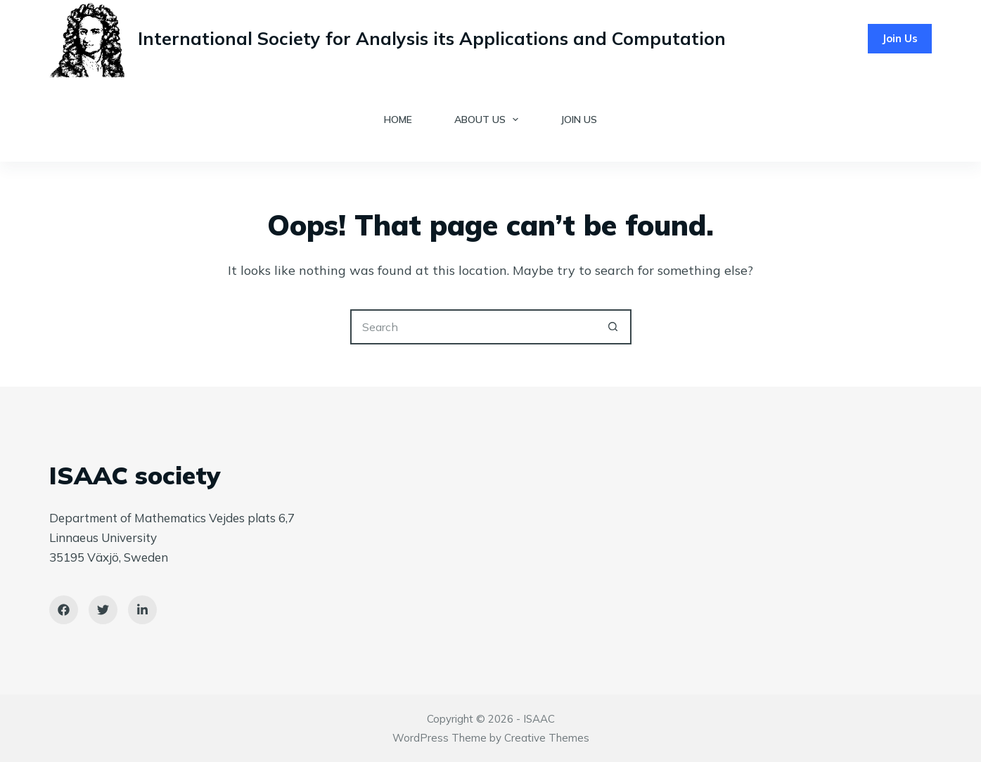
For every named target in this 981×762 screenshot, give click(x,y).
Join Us (900, 38)
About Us (489, 119)
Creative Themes (546, 737)
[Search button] (613, 326)
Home (398, 119)
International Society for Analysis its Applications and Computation (432, 38)
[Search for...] (473, 326)
